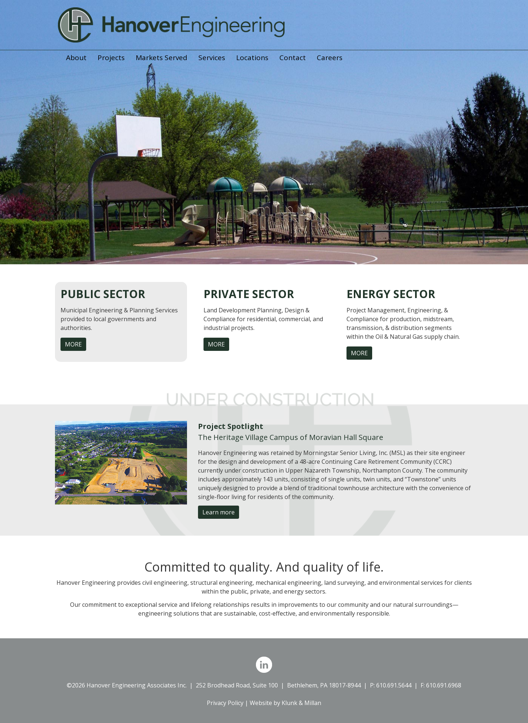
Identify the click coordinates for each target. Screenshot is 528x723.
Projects (111, 57)
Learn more (218, 512)
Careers (329, 57)
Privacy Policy (225, 703)
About (76, 57)
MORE (73, 344)
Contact (292, 57)
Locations (252, 57)
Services (211, 57)
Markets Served (161, 57)
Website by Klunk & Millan (285, 703)
